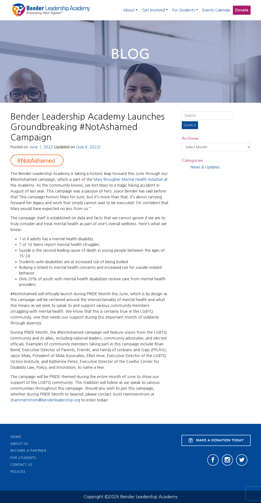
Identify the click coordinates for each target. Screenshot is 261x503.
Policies (18, 471)
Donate (241, 10)
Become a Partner (28, 450)
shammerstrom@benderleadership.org (45, 400)
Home (15, 436)
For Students (183, 10)
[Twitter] (241, 460)
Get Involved (153, 10)
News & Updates (205, 167)
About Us (19, 443)
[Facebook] (213, 460)
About (129, 10)
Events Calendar (216, 10)
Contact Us (21, 464)
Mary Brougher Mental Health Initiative (128, 179)
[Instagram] (227, 460)
